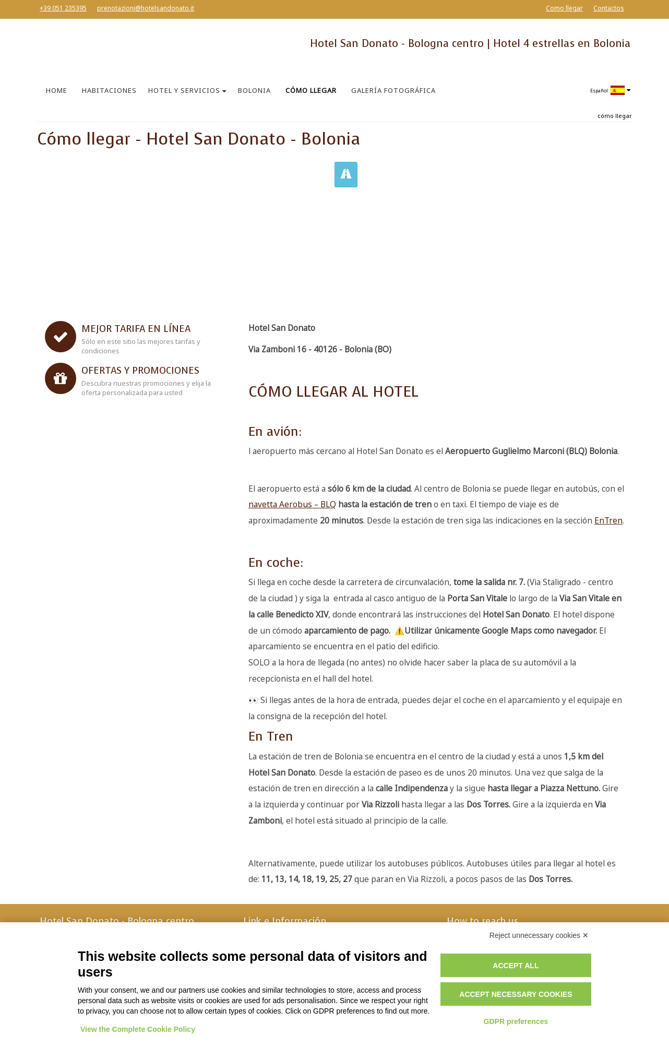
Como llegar (564, 8)
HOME (56, 90)
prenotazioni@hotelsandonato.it (145, 8)
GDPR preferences (516, 1021)
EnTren (608, 520)
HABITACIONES (109, 90)
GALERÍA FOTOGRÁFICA (393, 90)
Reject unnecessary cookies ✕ (539, 935)
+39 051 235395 (63, 8)
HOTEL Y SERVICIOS (184, 90)
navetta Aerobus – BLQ (292, 504)
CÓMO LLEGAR (311, 90)
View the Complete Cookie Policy (137, 1029)
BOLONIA (254, 90)
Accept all (516, 965)
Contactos (608, 8)
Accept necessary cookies (515, 994)
